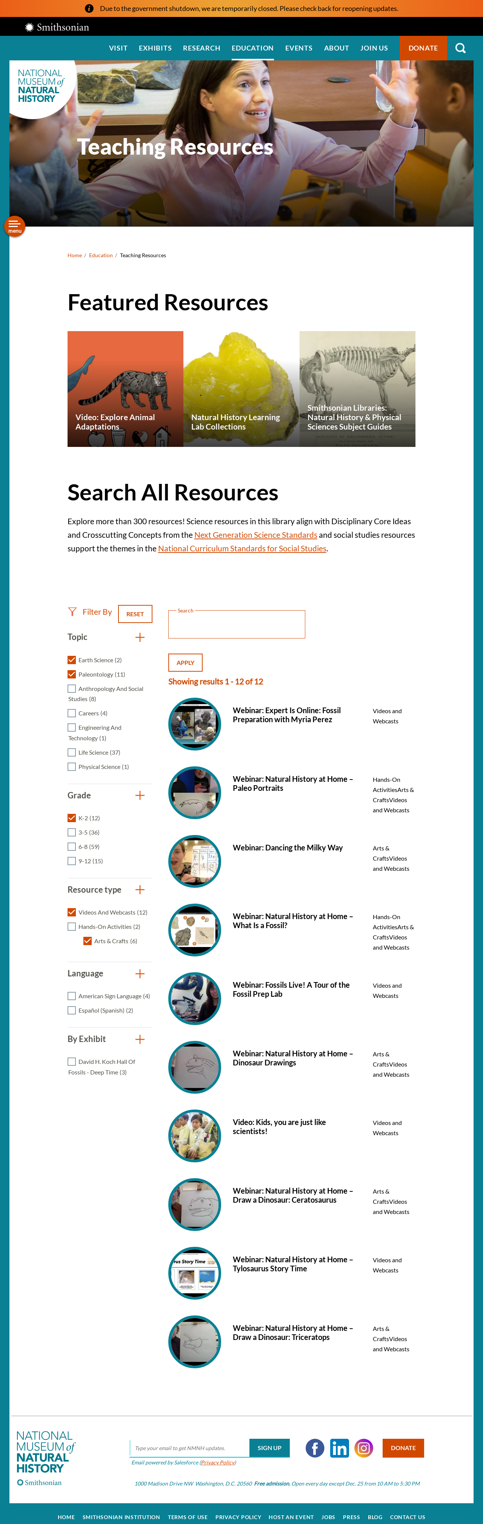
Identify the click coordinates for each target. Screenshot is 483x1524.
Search (460, 48)
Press (351, 1509)
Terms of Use (188, 1509)
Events (299, 48)
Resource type (95, 889)
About (336, 48)
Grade (79, 795)
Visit (118, 48)
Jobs (328, 1509)
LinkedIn (334, 1440)
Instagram (358, 1440)
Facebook (310, 1440)
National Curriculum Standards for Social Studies (242, 548)
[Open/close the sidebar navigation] (14, 226)
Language (85, 973)
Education (253, 48)
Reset (135, 613)
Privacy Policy (212, 1455)
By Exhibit (87, 1039)
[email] (205, 1440)
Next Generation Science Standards (255, 534)
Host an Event (291, 1509)
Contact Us (408, 1509)
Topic (78, 637)
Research (201, 48)
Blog (375, 1509)
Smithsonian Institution (121, 1509)
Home (75, 255)
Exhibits (155, 48)
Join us (374, 48)
